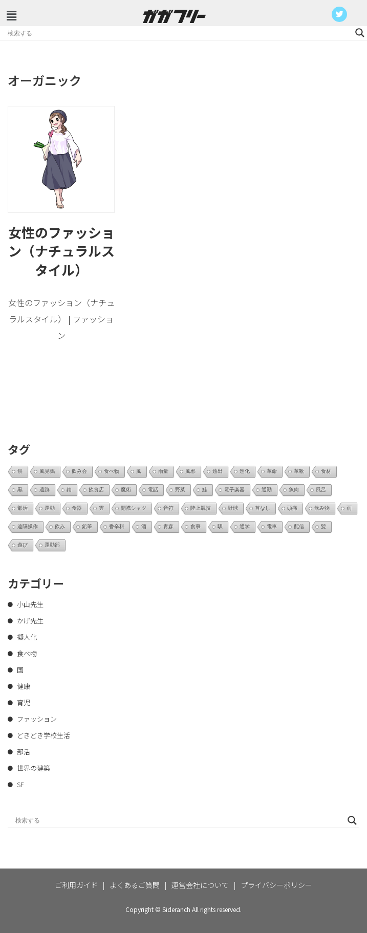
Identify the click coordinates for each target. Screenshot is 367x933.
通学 (245, 526)
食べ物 (111, 471)
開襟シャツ (133, 508)
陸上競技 (200, 508)
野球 (233, 508)
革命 (272, 471)
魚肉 (294, 489)
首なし (262, 508)
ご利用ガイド (76, 885)
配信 (299, 526)
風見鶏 (47, 471)
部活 (22, 508)
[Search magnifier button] (360, 33)
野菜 (180, 489)
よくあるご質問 (135, 885)
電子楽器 (234, 489)
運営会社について (200, 885)
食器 (77, 508)
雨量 (163, 471)
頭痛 (292, 508)
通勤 (267, 489)
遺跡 (44, 489)
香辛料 (116, 526)
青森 (168, 526)
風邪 (190, 471)
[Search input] (179, 33)
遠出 (217, 471)
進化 (245, 471)
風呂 (321, 489)
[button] (11, 15)
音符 (168, 508)
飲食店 (96, 489)
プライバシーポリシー (276, 885)
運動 (50, 508)
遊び (22, 545)
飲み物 (322, 508)
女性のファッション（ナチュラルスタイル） (61, 251)
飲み (60, 526)
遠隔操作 (27, 526)
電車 (272, 526)
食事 (195, 526)
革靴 (299, 471)
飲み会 (79, 471)
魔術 (126, 489)
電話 (153, 489)
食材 (326, 471)
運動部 (52, 545)
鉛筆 (87, 526)
